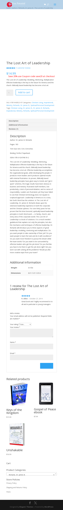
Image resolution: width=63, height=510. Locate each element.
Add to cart (24, 92)
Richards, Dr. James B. (21, 105)
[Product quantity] (9, 93)
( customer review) (22, 68)
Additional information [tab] (18, 125)
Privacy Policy (11, 483)
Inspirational (48, 102)
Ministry (9, 105)
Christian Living (37, 102)
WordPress (48, 507)
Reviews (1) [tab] (13, 129)
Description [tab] (13, 121)
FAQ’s (8, 492)
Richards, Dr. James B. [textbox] (30, 474)
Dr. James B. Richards (41, 108)
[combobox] (31, 474)
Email (12, 353)
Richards (26, 111)
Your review (15, 327)
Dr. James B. (27, 108)
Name (13, 342)
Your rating (15, 324)
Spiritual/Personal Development (42, 105)
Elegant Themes (26, 507)
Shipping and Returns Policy (16, 487)
